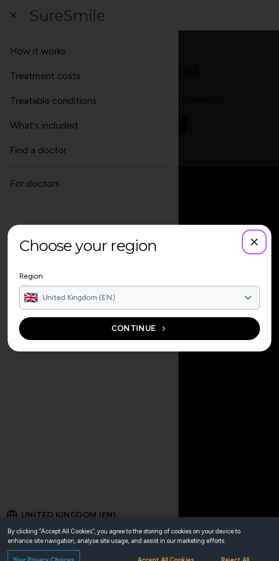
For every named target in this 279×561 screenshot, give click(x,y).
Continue (139, 328)
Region (31, 275)
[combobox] (139, 298)
